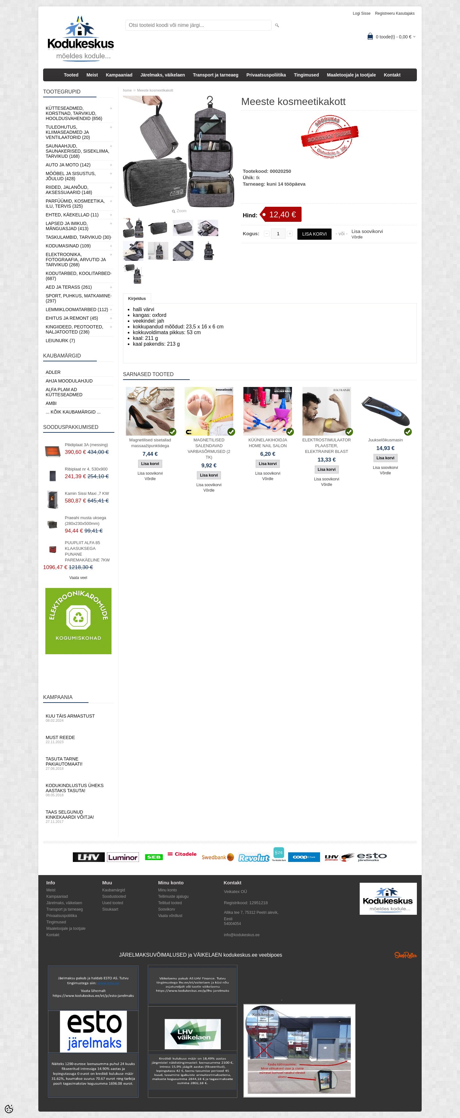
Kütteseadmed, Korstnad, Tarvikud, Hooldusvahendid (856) (74, 113)
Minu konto (167, 890)
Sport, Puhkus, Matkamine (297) (78, 298)
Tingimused (306, 74)
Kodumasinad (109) (68, 245)
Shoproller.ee (406, 955)
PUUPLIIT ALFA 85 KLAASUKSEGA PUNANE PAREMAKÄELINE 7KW (87, 551)
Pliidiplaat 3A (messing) (86, 444)
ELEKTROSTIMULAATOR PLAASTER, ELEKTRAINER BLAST (327, 446)
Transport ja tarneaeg (215, 74)
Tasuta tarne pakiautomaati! (78, 763)
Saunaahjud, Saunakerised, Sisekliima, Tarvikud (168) (77, 151)
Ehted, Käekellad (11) (72, 214)
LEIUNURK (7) (60, 340)
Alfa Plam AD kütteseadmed (64, 392)
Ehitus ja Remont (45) (72, 318)
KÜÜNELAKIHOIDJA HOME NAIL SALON (268, 443)
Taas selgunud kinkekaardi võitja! (78, 816)
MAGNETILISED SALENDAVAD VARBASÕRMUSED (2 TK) (209, 449)
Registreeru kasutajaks (395, 13)
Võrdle (357, 237)
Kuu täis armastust (78, 717)
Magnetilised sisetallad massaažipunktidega (150, 443)
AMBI (51, 403)
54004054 (232, 923)
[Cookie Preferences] (9, 1109)
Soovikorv (166, 909)
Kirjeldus (137, 298)
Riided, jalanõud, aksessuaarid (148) (69, 190)
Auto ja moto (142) (68, 164)
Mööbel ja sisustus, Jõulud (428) (71, 176)
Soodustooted (114, 896)
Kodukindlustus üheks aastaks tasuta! (78, 790)
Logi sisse (362, 13)
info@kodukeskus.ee (242, 935)
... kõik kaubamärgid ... (73, 411)
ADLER (53, 372)
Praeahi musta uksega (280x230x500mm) (85, 520)
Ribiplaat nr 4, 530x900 (86, 469)
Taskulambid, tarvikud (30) (78, 237)
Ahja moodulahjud (69, 380)
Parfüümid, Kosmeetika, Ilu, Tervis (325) (75, 203)
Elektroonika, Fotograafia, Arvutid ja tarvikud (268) (76, 259)
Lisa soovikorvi (367, 231)
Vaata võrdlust (170, 915)
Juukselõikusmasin (385, 440)
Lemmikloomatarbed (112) (77, 309)
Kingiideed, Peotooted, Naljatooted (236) (74, 329)
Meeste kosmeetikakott (155, 90)
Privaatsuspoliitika (266, 74)
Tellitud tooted (170, 903)
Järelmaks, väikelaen (163, 74)
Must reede (78, 739)
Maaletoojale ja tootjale (351, 74)
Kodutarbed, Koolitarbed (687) (78, 276)
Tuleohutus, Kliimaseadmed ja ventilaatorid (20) (68, 132)
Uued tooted (112, 903)
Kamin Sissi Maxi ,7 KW (87, 493)
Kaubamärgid (113, 890)
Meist (92, 74)
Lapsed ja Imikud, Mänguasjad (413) (67, 226)
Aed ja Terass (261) (69, 287)
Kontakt (392, 74)
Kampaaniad (119, 74)
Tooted (71, 74)
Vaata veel (78, 577)
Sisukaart (110, 909)
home (127, 90)
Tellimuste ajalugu (173, 896)
